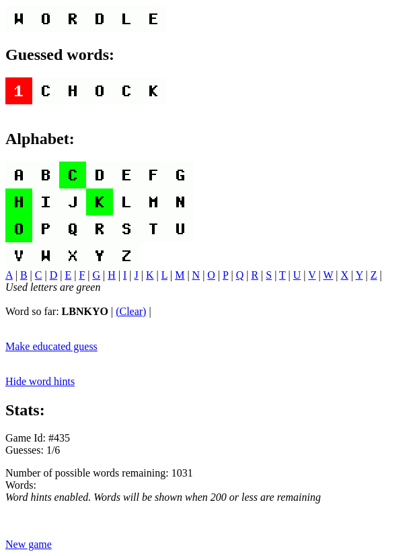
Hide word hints (40, 381)
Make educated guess (51, 346)
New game (28, 544)
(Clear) (131, 311)
